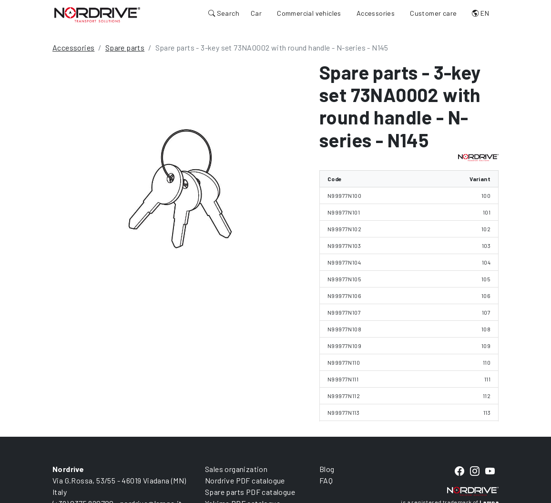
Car (256, 13)
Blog (327, 468)
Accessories (376, 13)
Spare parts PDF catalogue (250, 491)
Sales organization (236, 468)
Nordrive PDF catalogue (245, 480)
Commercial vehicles (309, 13)
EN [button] (480, 13)
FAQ (326, 480)
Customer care (433, 13)
